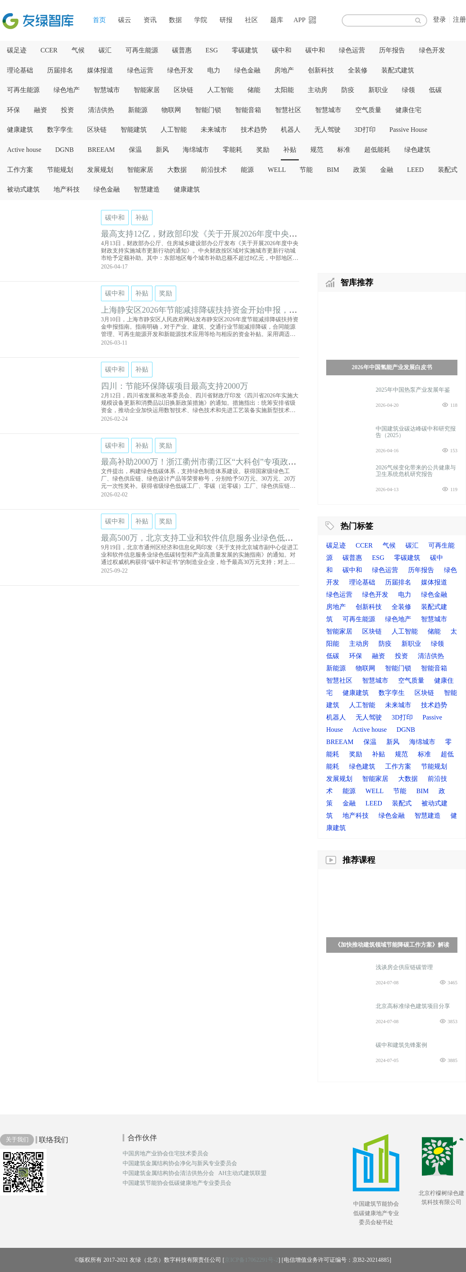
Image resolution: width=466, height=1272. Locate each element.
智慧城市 (107, 89)
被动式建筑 (23, 189)
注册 (459, 19)
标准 (343, 149)
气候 (78, 50)
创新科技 (321, 70)
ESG (212, 50)
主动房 (317, 89)
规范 (316, 149)
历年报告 (392, 50)
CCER (49, 50)
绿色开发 (432, 50)
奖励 (262, 149)
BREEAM (101, 149)
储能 (253, 89)
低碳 (435, 89)
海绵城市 (196, 149)
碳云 (124, 19)
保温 (135, 149)
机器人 (290, 129)
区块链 (183, 89)
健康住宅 (408, 109)
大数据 (177, 169)
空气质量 (368, 109)
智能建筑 (134, 129)
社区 (251, 19)
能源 (247, 169)
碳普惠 (182, 50)
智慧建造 (147, 189)
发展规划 (100, 169)
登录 (439, 19)
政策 (359, 169)
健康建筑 (20, 129)
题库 (276, 19)
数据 (175, 19)
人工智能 (220, 89)
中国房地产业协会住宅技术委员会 (165, 1154)
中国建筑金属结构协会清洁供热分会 (168, 1173)
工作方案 (20, 169)
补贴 (289, 149)
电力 (213, 70)
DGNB (64, 149)
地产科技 (67, 189)
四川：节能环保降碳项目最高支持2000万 (174, 385)
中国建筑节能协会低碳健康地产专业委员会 (177, 1183)
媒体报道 (100, 70)
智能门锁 (208, 109)
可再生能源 (141, 50)
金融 (386, 169)
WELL (277, 169)
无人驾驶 (327, 129)
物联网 (171, 109)
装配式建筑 (397, 70)
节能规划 (60, 169)
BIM (333, 169)
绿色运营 (352, 50)
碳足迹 (17, 50)
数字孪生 (60, 129)
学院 (200, 19)
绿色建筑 (417, 149)
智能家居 (147, 89)
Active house (24, 149)
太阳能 (284, 89)
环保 (13, 109)
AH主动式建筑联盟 (242, 1173)
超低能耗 (377, 149)
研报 (226, 19)
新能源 (138, 109)
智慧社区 (288, 109)
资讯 (150, 19)
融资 (40, 109)
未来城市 (214, 129)
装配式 (447, 169)
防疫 (347, 89)
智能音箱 (248, 109)
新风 (162, 149)
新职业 (378, 89)
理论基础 (20, 70)
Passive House (409, 129)
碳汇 (105, 50)
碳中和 (281, 50)
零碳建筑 (245, 50)
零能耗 (232, 149)
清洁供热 (101, 109)
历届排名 (60, 70)
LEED (415, 169)
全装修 (357, 70)
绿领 (408, 89)
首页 (99, 19)
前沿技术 (214, 169)
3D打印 (365, 129)
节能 (306, 169)
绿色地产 (67, 89)
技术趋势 (254, 129)
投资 (67, 109)
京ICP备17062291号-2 (251, 1260)
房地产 (284, 70)
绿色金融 (247, 70)
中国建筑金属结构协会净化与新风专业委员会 (180, 1163)
